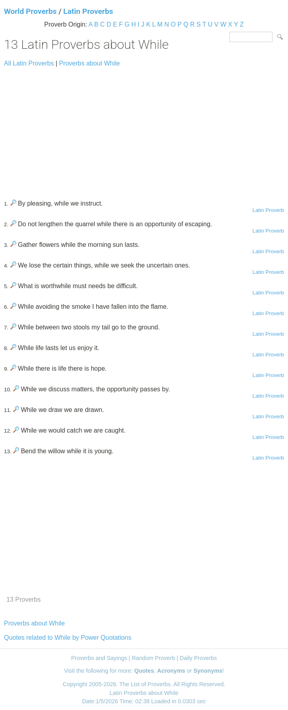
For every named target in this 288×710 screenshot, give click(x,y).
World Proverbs (30, 11)
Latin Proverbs (88, 11)
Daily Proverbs (198, 658)
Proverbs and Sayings (99, 658)
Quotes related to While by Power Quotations (67, 637)
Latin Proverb (268, 210)
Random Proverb (153, 658)
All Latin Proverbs (29, 63)
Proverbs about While (89, 63)
